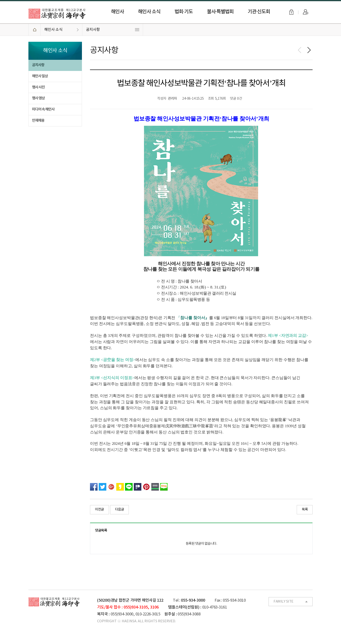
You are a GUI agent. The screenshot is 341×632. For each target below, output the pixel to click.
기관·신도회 (259, 12)
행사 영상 (38, 98)
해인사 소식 (149, 12)
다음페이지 (309, 50)
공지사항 (93, 30)
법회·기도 (184, 12)
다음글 (119, 509)
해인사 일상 (40, 76)
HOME (34, 30)
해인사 (117, 12)
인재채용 (38, 120)
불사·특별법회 (220, 12)
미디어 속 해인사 (43, 109)
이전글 (99, 509)
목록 (305, 509)
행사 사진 (38, 87)
